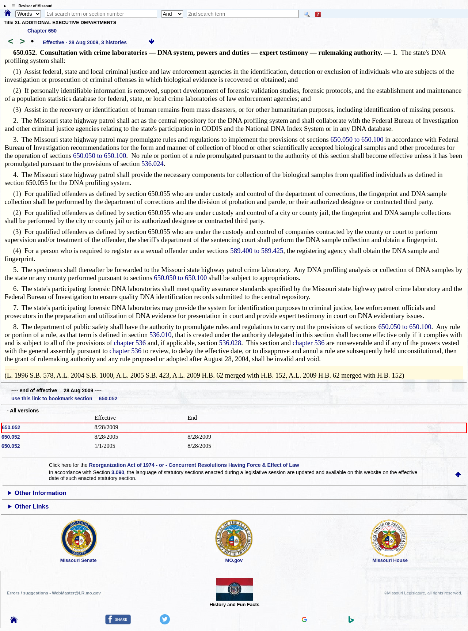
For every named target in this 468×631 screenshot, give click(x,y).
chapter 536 (130, 343)
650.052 (11, 427)
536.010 (160, 335)
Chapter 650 (42, 31)
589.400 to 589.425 (256, 250)
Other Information (40, 493)
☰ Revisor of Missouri (30, 6)
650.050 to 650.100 (356, 139)
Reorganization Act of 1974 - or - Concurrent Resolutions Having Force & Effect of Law (194, 465)
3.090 (117, 472)
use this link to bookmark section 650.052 (64, 398)
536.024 (152, 163)
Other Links (32, 506)
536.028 (230, 343)
